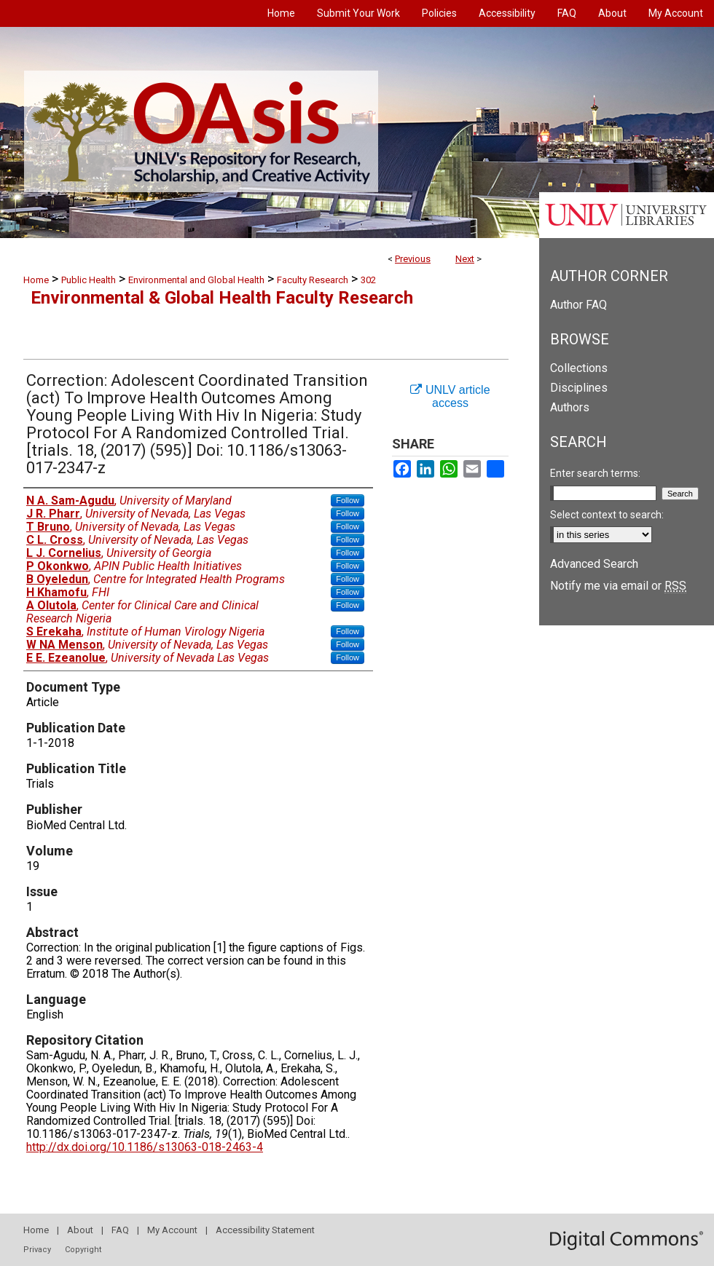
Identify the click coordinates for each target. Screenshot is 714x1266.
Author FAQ (578, 305)
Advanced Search (594, 564)
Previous (413, 258)
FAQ (120, 1230)
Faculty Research (312, 279)
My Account (172, 1230)
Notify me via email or (618, 586)
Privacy (37, 1249)
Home (36, 279)
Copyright (83, 1249)
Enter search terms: (595, 473)
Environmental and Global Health (196, 279)
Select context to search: (607, 515)
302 (368, 279)
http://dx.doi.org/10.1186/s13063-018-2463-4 (144, 1147)
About (80, 1230)
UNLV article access (450, 396)
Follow (347, 500)
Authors (569, 407)
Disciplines (579, 388)
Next (464, 258)
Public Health (88, 279)
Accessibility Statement (265, 1230)
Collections (579, 368)
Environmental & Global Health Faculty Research (222, 298)
